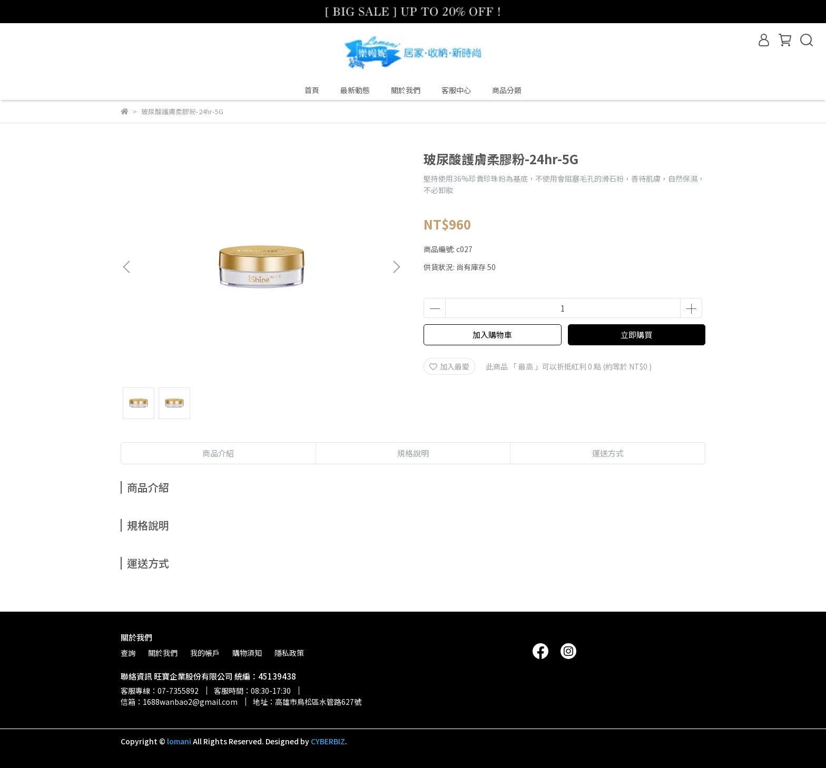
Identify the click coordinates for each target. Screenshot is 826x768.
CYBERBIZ (328, 741)
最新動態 (355, 90)
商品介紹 (218, 452)
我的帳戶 (205, 652)
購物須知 (247, 652)
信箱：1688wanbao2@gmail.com (179, 701)
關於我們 (405, 90)
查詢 (128, 652)
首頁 (311, 90)
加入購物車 (492, 334)
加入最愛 (449, 366)
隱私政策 (289, 652)
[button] (396, 267)
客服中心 (456, 90)
